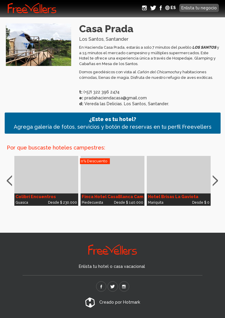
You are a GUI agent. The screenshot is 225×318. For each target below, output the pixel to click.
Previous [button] (12, 180)
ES (170, 7)
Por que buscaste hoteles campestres (55, 147)
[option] (46, 181)
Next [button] (217, 180)
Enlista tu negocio (199, 8)
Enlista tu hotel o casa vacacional (112, 266)
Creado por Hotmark (112, 302)
